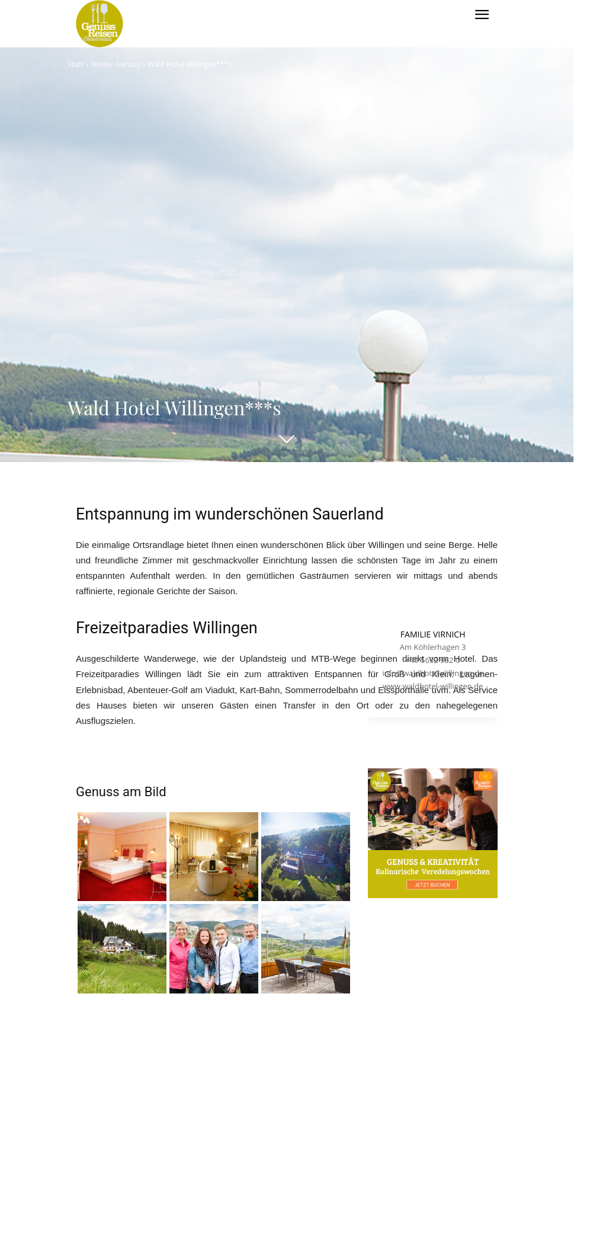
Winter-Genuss (115, 64)
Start (76, 64)
